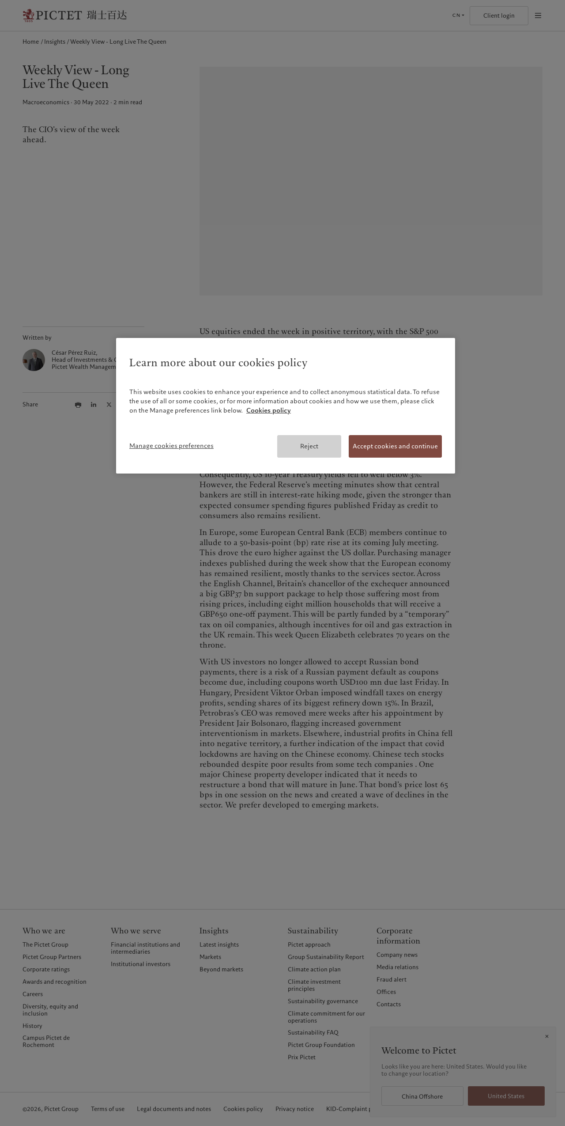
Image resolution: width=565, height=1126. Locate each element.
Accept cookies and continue (395, 446)
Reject (309, 446)
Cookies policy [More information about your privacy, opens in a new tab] (268, 410)
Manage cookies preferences (171, 445)
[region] (285, 406)
